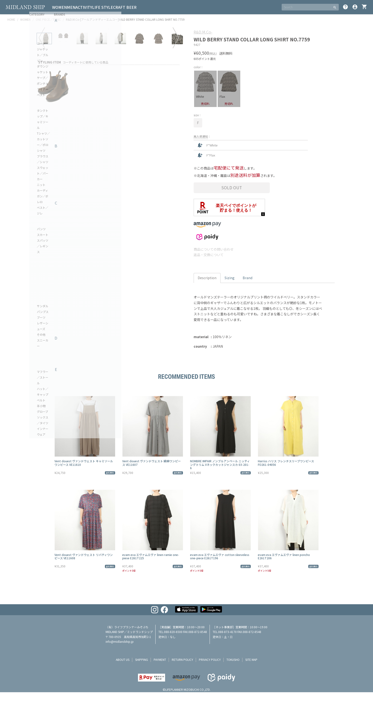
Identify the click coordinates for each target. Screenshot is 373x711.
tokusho (233, 659)
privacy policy (210, 659)
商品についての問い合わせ (214, 249)
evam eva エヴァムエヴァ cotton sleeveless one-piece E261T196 (219, 556)
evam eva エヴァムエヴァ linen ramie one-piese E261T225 (150, 556)
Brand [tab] (247, 277)
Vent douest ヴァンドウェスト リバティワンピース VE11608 (83, 556)
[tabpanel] (109, 103)
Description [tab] (207, 277)
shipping (141, 659)
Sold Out (231, 187)
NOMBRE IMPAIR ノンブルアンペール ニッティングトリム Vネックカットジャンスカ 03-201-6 (220, 464)
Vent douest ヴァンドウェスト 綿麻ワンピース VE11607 (151, 462)
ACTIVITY (93, 7)
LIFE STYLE (115, 7)
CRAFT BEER (142, 7)
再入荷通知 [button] (201, 136)
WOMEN (61, 7)
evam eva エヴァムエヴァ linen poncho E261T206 (284, 556)
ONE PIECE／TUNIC (48, 19)
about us (122, 659)
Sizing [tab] (230, 277)
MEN (77, 7)
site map (251, 659)
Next (176, 112)
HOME (11, 19)
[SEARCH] (306, 7)
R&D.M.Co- (203, 32)
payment (160, 659)
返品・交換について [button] (209, 254)
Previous (42, 112)
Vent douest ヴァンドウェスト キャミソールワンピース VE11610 (83, 462)
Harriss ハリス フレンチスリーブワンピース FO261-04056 (286, 462)
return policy (182, 659)
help (345, 7)
